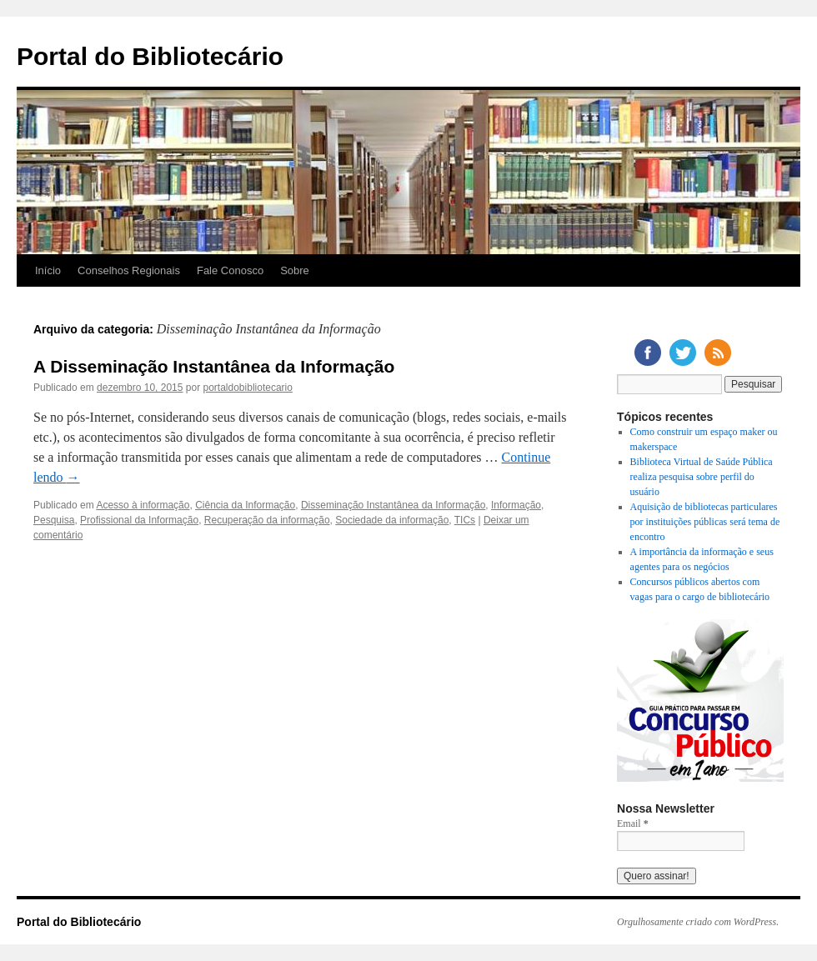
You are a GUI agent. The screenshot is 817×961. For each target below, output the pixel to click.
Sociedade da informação (392, 520)
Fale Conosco (230, 270)
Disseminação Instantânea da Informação (393, 505)
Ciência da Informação (245, 505)
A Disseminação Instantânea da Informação (213, 366)
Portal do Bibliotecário (150, 56)
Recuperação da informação (267, 520)
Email (633, 823)
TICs (464, 520)
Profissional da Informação (139, 520)
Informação (516, 505)
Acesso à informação (142, 505)
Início (48, 270)
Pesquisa (53, 520)
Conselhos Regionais (129, 270)
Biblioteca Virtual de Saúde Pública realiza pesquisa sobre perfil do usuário (701, 477)
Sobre (294, 270)
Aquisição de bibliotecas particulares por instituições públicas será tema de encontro (705, 522)
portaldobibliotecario (248, 387)
